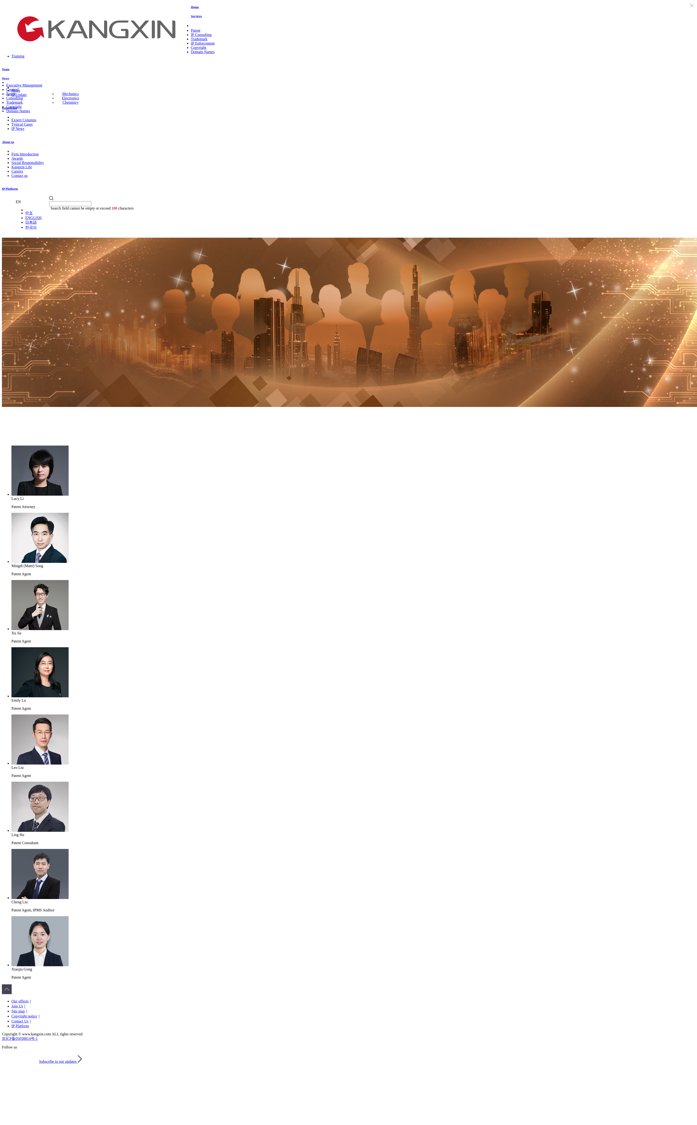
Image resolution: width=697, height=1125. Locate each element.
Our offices (20, 1001)
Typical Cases (22, 124)
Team (5, 69)
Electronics (70, 98)
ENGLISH (33, 218)
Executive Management (24, 85)
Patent (195, 30)
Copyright (198, 48)
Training (18, 56)
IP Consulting (201, 35)
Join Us (17, 1006)
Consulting (14, 98)
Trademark (199, 39)
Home (195, 7)
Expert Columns (23, 120)
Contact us (19, 176)
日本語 (31, 222)
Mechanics (70, 94)
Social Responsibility (27, 163)
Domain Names (203, 52)
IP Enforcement (203, 43)
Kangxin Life (21, 167)
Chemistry (71, 102)
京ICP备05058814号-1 (20, 1039)
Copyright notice (24, 1016)
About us (8, 142)
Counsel (12, 89)
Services (196, 16)
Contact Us (20, 1021)
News (5, 78)
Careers (17, 171)
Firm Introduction (25, 154)
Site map (18, 1011)
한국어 (31, 227)
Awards (17, 158)
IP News (17, 129)
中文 (29, 213)
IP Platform (10, 188)
